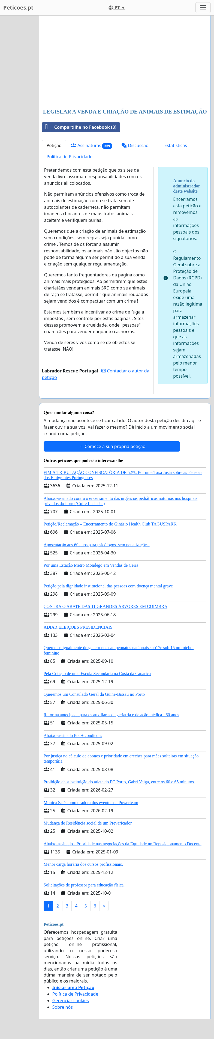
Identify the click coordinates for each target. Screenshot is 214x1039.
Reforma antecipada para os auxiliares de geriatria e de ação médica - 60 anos (111, 714)
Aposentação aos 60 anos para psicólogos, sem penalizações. (97, 544)
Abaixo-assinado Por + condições (73, 735)
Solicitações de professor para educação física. (84, 885)
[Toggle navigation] (203, 7)
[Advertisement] (125, 62)
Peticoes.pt (18, 7)
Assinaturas (91, 145)
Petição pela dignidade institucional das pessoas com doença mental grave (108, 586)
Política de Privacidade (69, 157)
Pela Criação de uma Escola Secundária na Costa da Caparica (97, 673)
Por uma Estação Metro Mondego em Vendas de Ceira (91, 565)
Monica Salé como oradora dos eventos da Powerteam (91, 802)
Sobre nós (62, 1007)
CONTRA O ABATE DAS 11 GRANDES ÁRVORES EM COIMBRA (105, 606)
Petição (54, 145)
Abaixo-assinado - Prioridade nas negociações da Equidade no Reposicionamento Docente (122, 843)
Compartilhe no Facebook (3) (79, 127)
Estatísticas (172, 145)
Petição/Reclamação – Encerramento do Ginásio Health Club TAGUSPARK (110, 524)
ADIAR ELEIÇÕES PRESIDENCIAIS (78, 627)
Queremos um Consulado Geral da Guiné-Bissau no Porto (94, 694)
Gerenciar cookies (70, 1001)
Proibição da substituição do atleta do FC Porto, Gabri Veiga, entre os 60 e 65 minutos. (119, 782)
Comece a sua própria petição (111, 446)
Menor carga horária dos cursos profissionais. (83, 864)
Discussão (134, 145)
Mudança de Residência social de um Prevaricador (88, 823)
